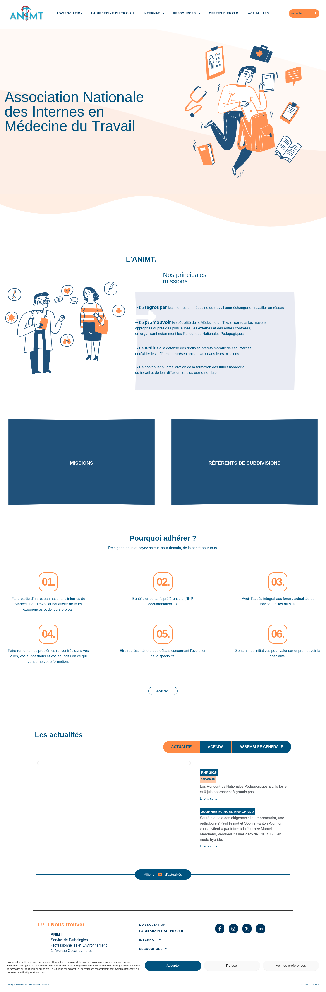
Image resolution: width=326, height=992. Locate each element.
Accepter (173, 965)
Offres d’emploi (224, 13)
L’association (70, 13)
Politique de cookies (17, 984)
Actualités (258, 13)
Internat (154, 13)
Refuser (232, 965)
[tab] (181, 747)
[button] (38, 763)
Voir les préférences (291, 965)
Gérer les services (310, 984)
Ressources (187, 13)
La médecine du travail (113, 13)
